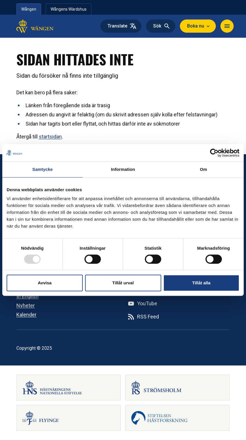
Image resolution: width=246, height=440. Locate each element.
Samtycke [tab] (42, 169)
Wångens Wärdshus (69, 9)
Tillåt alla (201, 282)
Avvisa (45, 282)
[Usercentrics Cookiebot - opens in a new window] (214, 152)
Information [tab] (123, 169)
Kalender (26, 315)
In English (27, 296)
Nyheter (25, 305)
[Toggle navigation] (227, 26)
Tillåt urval (123, 282)
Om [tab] (203, 169)
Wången (28, 9)
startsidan (50, 137)
